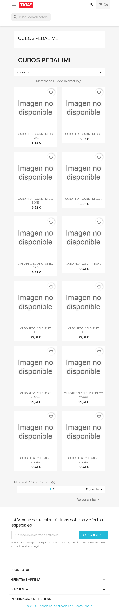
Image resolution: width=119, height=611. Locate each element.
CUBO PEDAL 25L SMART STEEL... (35, 460)
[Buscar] (31, 17)
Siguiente (95, 489)
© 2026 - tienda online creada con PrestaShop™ (59, 606)
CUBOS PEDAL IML (38, 38)
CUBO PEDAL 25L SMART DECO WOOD (83, 395)
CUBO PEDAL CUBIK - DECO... (83, 134)
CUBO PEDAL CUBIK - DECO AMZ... (35, 135)
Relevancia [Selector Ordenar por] (59, 72)
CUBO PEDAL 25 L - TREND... (83, 263)
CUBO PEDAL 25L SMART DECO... (35, 330)
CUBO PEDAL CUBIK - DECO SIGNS (35, 200)
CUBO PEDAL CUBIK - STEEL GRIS (35, 265)
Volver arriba (89, 500)
